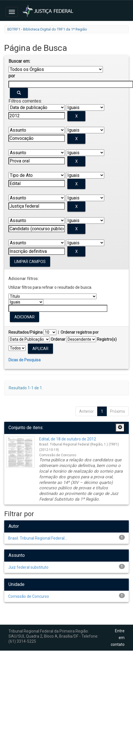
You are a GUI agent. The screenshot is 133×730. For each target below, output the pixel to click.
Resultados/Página (25, 332)
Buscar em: (19, 61)
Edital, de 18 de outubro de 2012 (67, 439)
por (11, 76)
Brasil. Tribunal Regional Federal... (37, 538)
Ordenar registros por (80, 332)
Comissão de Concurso (28, 596)
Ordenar (58, 339)
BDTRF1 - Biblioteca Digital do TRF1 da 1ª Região (47, 29)
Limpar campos (30, 261)
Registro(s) (107, 339)
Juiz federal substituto (28, 567)
